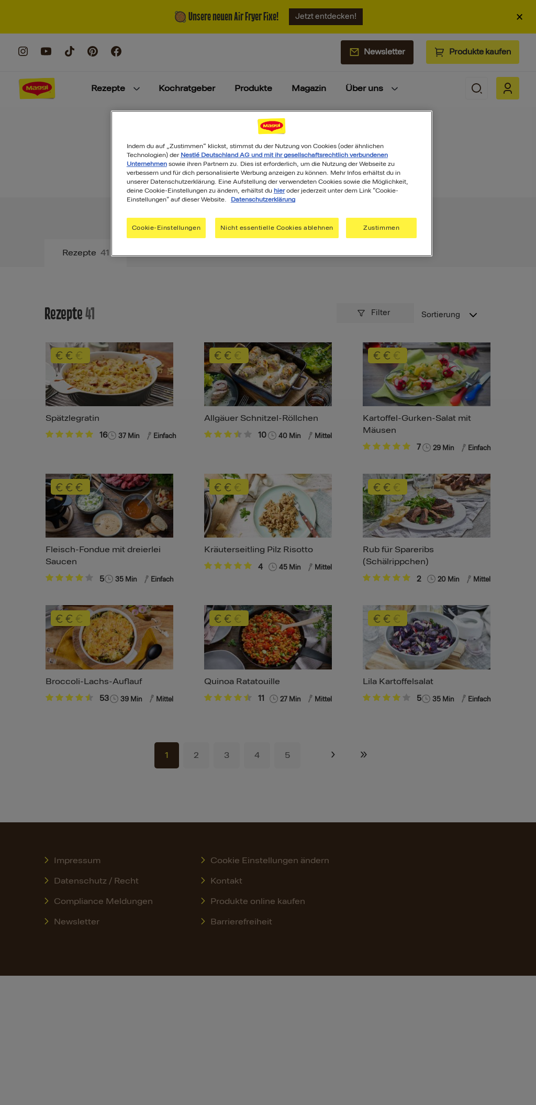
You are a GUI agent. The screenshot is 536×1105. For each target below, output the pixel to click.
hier (279, 190)
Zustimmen (381, 227)
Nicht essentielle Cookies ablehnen (276, 227)
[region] (271, 183)
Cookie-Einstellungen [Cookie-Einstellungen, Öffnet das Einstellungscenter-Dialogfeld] (166, 227)
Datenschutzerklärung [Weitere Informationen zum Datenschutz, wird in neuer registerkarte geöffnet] (263, 199)
